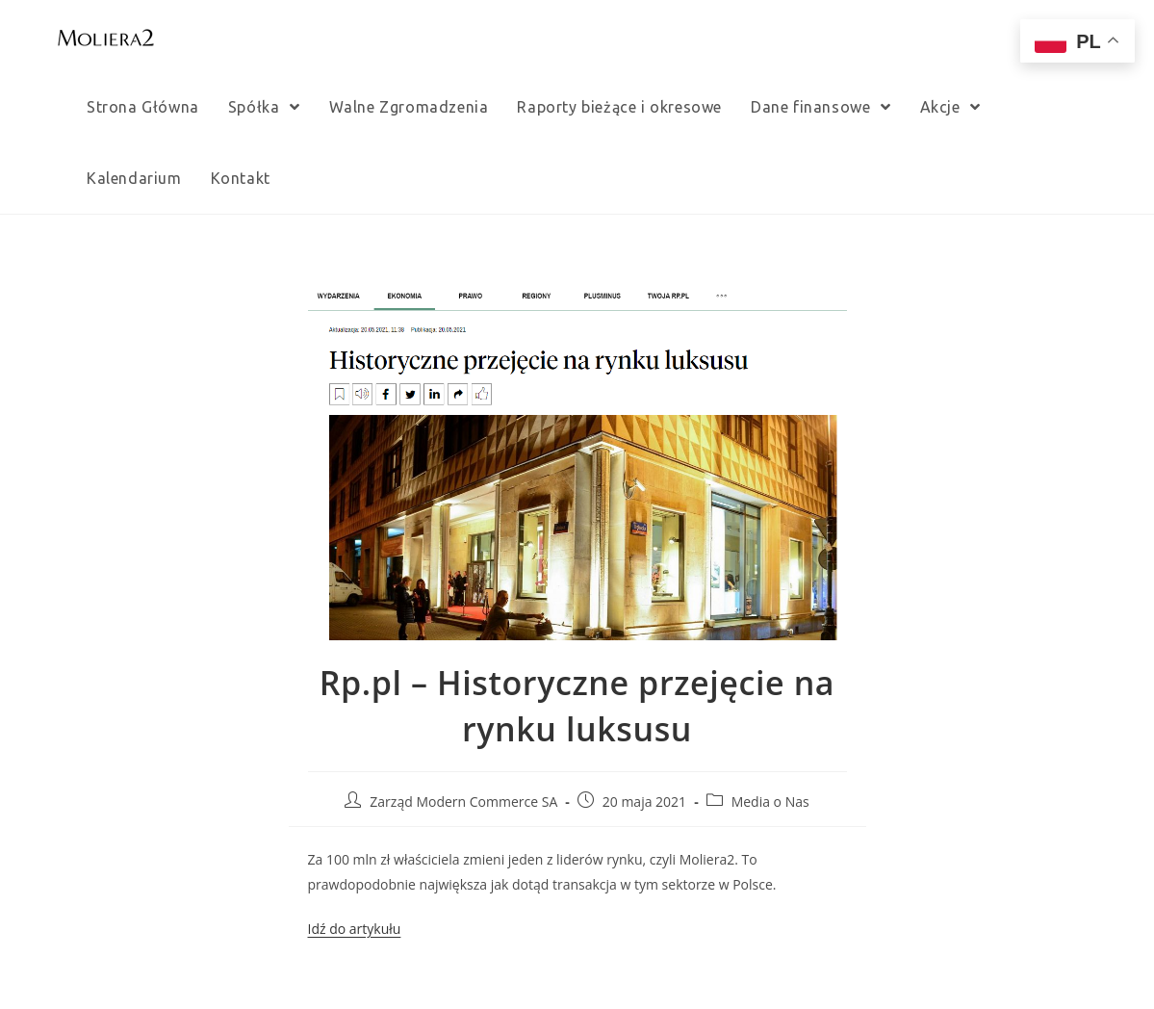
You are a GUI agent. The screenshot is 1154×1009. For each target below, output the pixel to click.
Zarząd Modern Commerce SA (463, 801)
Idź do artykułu (354, 928)
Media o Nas (770, 801)
